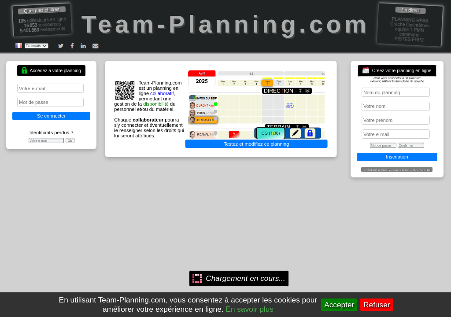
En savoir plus (250, 309)
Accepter (339, 304)
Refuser (376, 304)
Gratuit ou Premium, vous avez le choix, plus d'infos (397, 169)
